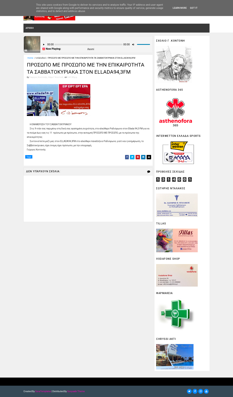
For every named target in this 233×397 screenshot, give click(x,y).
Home (30, 58)
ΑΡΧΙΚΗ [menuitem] (30, 28)
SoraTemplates (43, 391)
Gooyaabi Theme (76, 391)
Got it (194, 8)
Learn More (180, 8)
